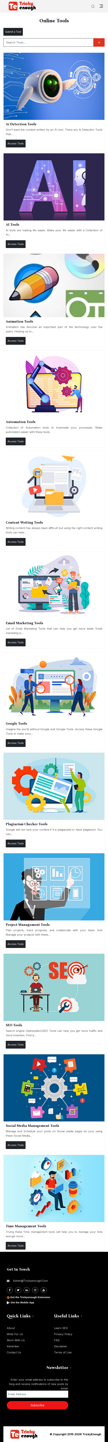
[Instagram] (35, 1290)
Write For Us (15, 1334)
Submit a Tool (13, 31)
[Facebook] (10, 1290)
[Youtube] (44, 1290)
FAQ (56, 1340)
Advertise (13, 1346)
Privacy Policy (63, 1334)
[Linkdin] (27, 1290)
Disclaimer (60, 1346)
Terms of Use (63, 1352)
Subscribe (37, 1405)
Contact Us (14, 1352)
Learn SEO (61, 1328)
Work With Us (16, 1340)
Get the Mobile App (22, 1302)
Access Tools (16, 143)
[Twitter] (18, 1290)
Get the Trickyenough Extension (31, 1297)
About (11, 1328)
